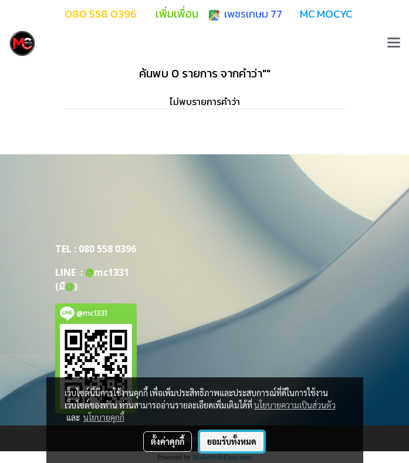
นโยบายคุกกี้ (103, 417)
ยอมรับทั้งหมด (231, 441)
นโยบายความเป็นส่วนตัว (295, 405)
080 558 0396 (107, 248)
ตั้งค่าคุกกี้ (167, 441)
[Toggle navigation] (394, 43)
